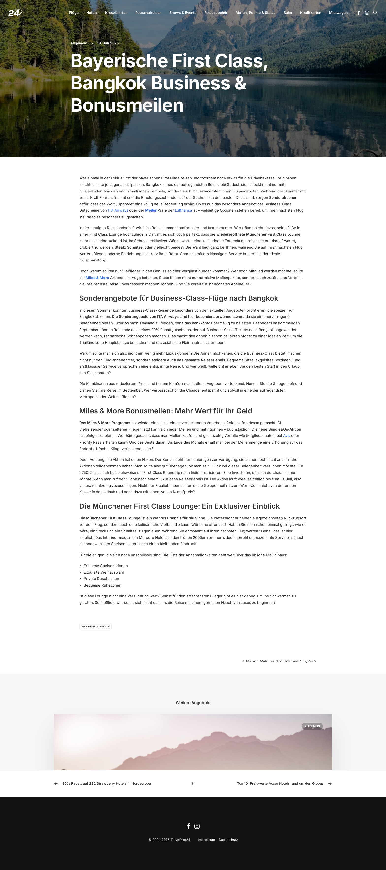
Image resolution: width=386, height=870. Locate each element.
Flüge (74, 12)
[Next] (276, 784)
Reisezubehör (216, 12)
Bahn (288, 12)
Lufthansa (183, 210)
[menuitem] (74, 12)
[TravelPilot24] (15, 12)
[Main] (193, 783)
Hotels (91, 12)
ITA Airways (118, 210)
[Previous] (109, 784)
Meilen (151, 210)
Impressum (206, 840)
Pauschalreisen (148, 12)
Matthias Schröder (275, 661)
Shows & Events (182, 12)
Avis (286, 435)
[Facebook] (188, 828)
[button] (358, 13)
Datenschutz (228, 840)
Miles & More (97, 277)
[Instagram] (197, 828)
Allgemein (78, 43)
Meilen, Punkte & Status (256, 12)
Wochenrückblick (95, 626)
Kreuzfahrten (116, 12)
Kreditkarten (310, 12)
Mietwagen (338, 12)
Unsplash (307, 661)
